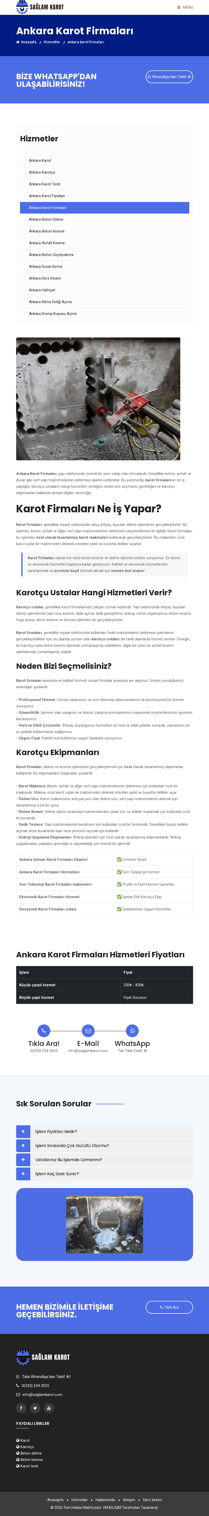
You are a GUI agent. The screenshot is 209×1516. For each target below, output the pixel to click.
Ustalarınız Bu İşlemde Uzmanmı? (68, 1160)
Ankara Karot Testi (44, 184)
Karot (23, 1440)
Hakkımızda (105, 1500)
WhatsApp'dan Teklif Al (169, 77)
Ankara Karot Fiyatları (47, 196)
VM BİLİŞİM (112, 1508)
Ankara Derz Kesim (45, 278)
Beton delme (29, 1453)
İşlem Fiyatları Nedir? (56, 1132)
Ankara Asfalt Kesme (47, 243)
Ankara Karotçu (42, 172)
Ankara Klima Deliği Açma (50, 302)
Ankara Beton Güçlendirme (51, 254)
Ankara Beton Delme (46, 219)
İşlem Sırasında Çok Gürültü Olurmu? (72, 1146)
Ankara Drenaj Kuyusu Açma (53, 313)
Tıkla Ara (169, 1307)
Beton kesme (29, 1459)
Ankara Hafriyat (42, 290)
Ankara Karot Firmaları (47, 207)
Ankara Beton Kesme (47, 231)
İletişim (130, 1500)
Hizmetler (52, 42)
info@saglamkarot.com (88, 1050)
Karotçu (25, 1447)
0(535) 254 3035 (43, 1050)
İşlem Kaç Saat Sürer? (57, 1174)
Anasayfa (26, 42)
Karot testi (27, 1466)
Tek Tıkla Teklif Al (132, 1050)
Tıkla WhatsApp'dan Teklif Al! (46, 1376)
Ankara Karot (40, 160)
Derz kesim (153, 1500)
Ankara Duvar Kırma (45, 266)
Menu (185, 7)
